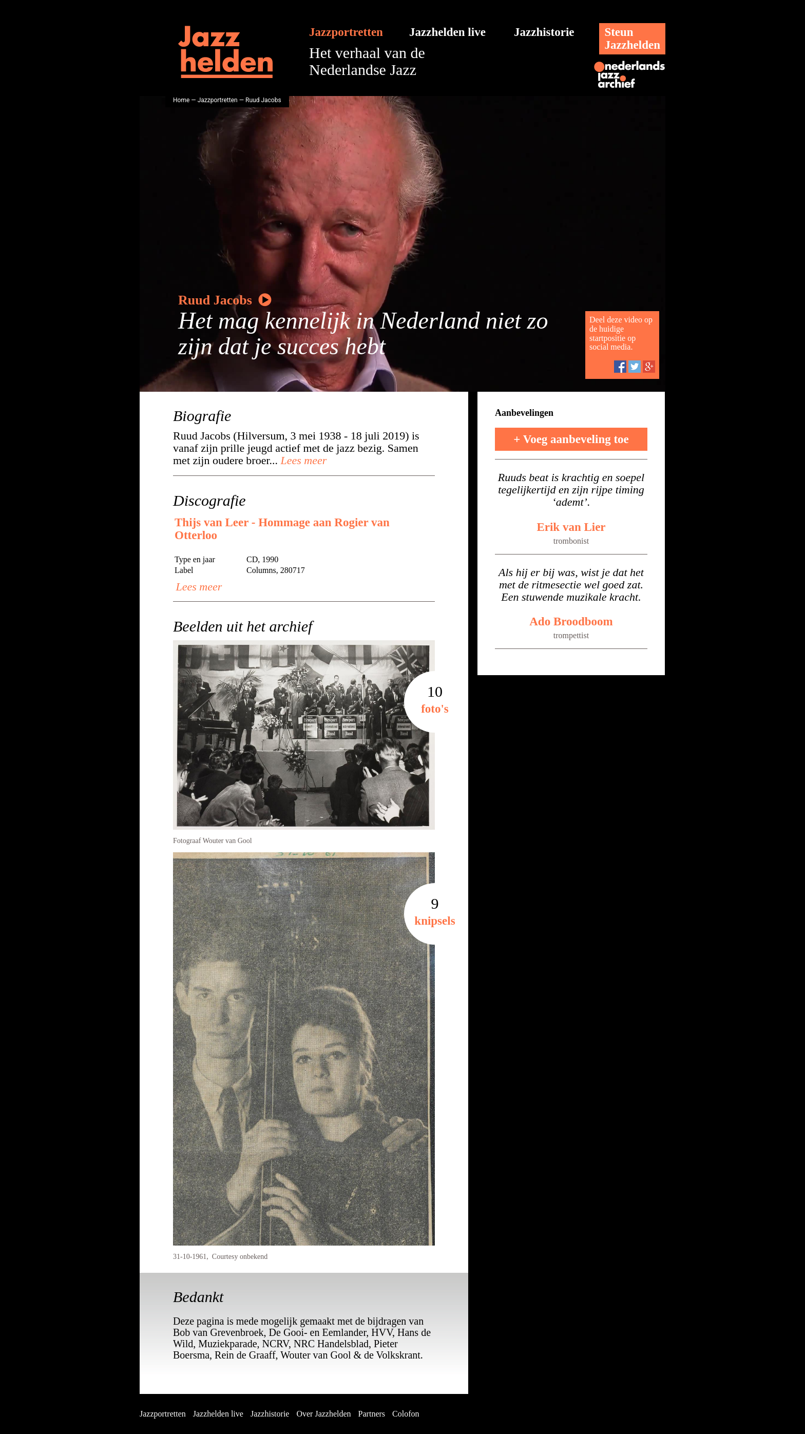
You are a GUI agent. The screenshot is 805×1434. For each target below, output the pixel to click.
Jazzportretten (346, 32)
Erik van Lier (570, 527)
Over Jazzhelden (323, 1413)
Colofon (405, 1413)
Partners (371, 1413)
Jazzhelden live (447, 32)
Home (181, 100)
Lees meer (302, 460)
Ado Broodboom (571, 621)
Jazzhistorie (544, 32)
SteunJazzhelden (632, 38)
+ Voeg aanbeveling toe (571, 439)
